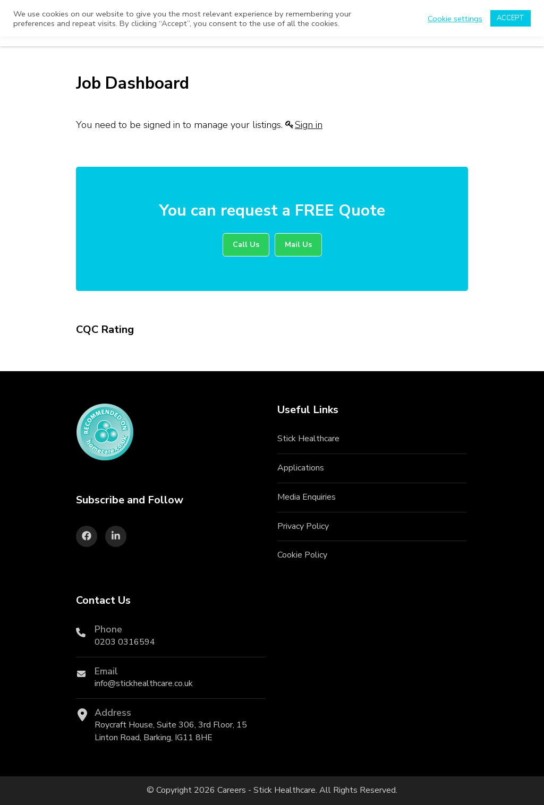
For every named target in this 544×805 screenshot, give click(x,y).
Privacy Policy (303, 526)
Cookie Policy (302, 555)
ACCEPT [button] (510, 18)
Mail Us (298, 244)
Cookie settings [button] (455, 18)
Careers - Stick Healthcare (266, 790)
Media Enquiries (306, 497)
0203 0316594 (125, 642)
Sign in (308, 124)
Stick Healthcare (308, 438)
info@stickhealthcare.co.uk (144, 683)
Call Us (246, 244)
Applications (300, 468)
